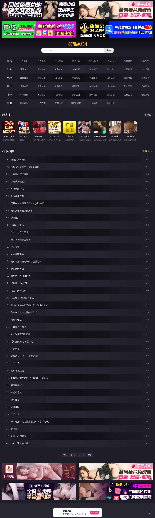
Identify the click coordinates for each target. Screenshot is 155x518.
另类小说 (111, 94)
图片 (9, 86)
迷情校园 (93, 94)
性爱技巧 (145, 94)
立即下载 (94, 512)
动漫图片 (76, 86)
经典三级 (111, 77)
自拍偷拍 (41, 69)
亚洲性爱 (24, 77)
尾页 (90, 455)
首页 (65, 455)
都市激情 (24, 94)
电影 (9, 77)
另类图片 (145, 86)
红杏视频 (93, 103)
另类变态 (145, 77)
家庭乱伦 (41, 94)
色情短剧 (111, 103)
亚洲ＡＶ (24, 69)
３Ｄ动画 (76, 69)
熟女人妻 (93, 69)
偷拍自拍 (41, 77)
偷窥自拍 (24, 86)
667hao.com (77, 44)
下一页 (81, 455)
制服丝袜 (93, 77)
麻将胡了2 (93, 60)
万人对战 (59, 60)
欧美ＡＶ (59, 69)
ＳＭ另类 (145, 69)
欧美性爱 (76, 77)
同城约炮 (24, 103)
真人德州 (41, 60)
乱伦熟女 (128, 77)
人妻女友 (59, 94)
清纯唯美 (111, 86)
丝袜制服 (111, 69)
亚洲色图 (41, 86)
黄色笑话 (128, 94)
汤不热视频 (76, 103)
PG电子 (24, 60)
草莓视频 (59, 103)
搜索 (109, 50)
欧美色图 (59, 86)
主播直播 (128, 69)
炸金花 (111, 60)
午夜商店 (41, 103)
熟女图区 (128, 86)
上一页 (73, 455)
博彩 (9, 60)
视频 (9, 69)
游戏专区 (76, 60)
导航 (9, 103)
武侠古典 (76, 94)
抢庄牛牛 (145, 60)
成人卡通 (59, 77)
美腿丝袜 (93, 86)
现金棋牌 (128, 60)
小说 (9, 94)
